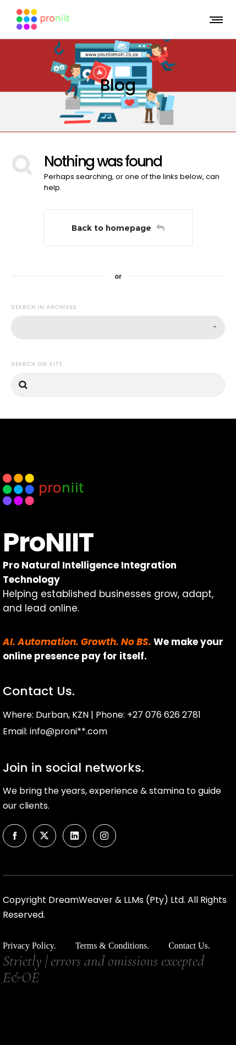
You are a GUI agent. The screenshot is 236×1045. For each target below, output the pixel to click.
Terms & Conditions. (112, 945)
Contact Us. (189, 945)
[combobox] (118, 327)
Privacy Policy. (29, 945)
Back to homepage (118, 228)
